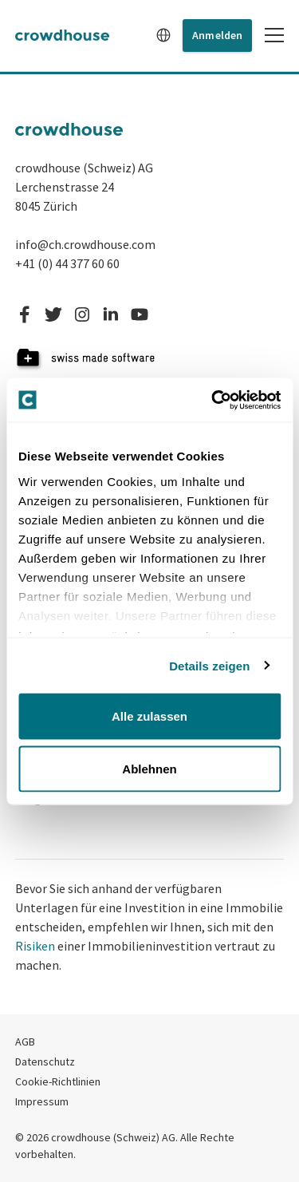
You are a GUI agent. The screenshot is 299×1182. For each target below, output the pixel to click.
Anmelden (217, 35)
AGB (25, 1041)
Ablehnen (149, 768)
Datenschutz (45, 1061)
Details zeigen (209, 665)
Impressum (42, 1101)
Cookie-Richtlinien (57, 1081)
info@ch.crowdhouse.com (85, 244)
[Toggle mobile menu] (274, 35)
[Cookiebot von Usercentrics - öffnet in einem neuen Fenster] (213, 399)
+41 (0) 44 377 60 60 (67, 263)
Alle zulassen (149, 716)
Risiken (35, 946)
